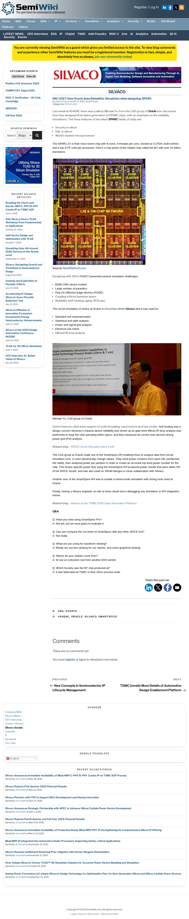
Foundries (94, 21)
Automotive (159, 33)
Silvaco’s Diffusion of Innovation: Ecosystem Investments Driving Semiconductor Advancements (23, 315)
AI (131, 33)
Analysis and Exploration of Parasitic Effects (21, 282)
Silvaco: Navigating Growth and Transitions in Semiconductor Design (23, 268)
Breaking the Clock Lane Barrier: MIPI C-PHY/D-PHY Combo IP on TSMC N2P (21, 206)
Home (6, 21)
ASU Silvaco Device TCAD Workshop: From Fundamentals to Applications (23, 223)
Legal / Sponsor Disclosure (85, 914)
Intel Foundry (97, 33)
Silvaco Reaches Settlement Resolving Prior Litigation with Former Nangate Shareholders (57, 851)
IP (58, 21)
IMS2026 (11, 108)
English (12, 758)
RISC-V (114, 33)
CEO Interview (13, 719)
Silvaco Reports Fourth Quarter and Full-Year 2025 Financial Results (45, 819)
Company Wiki (13, 712)
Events (22, 37)
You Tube (10, 743)
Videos (23, 27)
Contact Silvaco (14, 723)
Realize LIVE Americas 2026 (22, 83)
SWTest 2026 (13, 115)
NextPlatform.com (74, 268)
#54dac (63, 616)
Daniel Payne (62, 101)
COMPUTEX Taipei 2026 (20, 90)
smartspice (107, 616)
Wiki (18, 21)
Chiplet (70, 33)
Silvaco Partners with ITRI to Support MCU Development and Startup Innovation (52, 797)
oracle (77, 616)
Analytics (115, 21)
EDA (45, 21)
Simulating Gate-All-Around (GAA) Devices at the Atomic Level (22, 252)
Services (73, 21)
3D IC (173, 33)
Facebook (10, 739)
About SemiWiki (109, 914)
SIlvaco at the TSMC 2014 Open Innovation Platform (104, 503)
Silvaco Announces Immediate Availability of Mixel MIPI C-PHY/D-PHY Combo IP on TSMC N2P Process (65, 775)
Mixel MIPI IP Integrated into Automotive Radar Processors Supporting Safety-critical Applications (62, 841)
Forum (30, 21)
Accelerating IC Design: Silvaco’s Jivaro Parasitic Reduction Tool (19, 297)
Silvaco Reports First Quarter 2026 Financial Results (36, 786)
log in (82, 659)
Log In (154, 7)
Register (140, 7)
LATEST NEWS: (13, 33)
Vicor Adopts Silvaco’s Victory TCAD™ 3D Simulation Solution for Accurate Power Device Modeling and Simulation (72, 862)
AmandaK (20, 779)
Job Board (168, 21)
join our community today (112, 57)
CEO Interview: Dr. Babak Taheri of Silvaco (20, 357)
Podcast (7, 27)
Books (151, 21)
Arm (124, 33)
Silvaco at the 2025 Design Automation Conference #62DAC (21, 333)
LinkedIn (10, 731)
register (70, 659)
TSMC (81, 33)
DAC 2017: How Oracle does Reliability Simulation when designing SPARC (102, 98)
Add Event (18, 76)
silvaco (91, 616)
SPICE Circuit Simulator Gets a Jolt (92, 446)
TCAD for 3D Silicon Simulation (23, 346)
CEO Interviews (37, 33)
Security (135, 21)
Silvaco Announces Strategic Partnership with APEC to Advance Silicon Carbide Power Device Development (68, 808)
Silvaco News (13, 715)
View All (31, 76)
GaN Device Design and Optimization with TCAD (19, 237)
